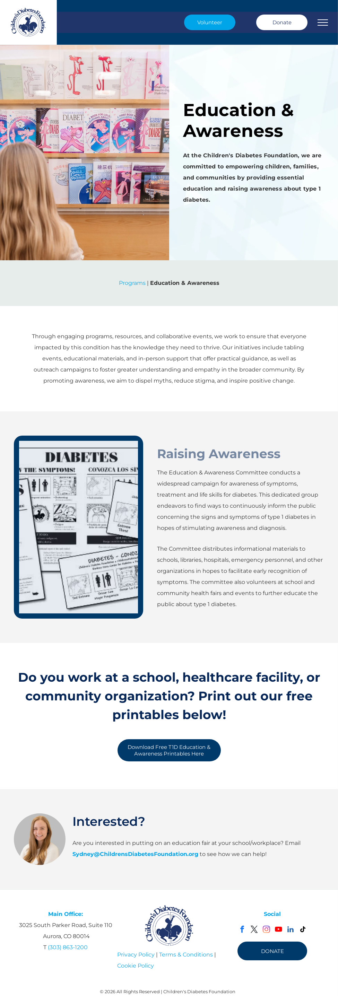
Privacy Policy (136, 954)
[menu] (323, 23)
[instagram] (266, 930)
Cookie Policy (135, 965)
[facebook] (242, 930)
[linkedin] (290, 930)
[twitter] (254, 930)
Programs (132, 283)
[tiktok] (302, 930)
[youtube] (278, 930)
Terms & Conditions (186, 954)
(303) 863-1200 (68, 947)
